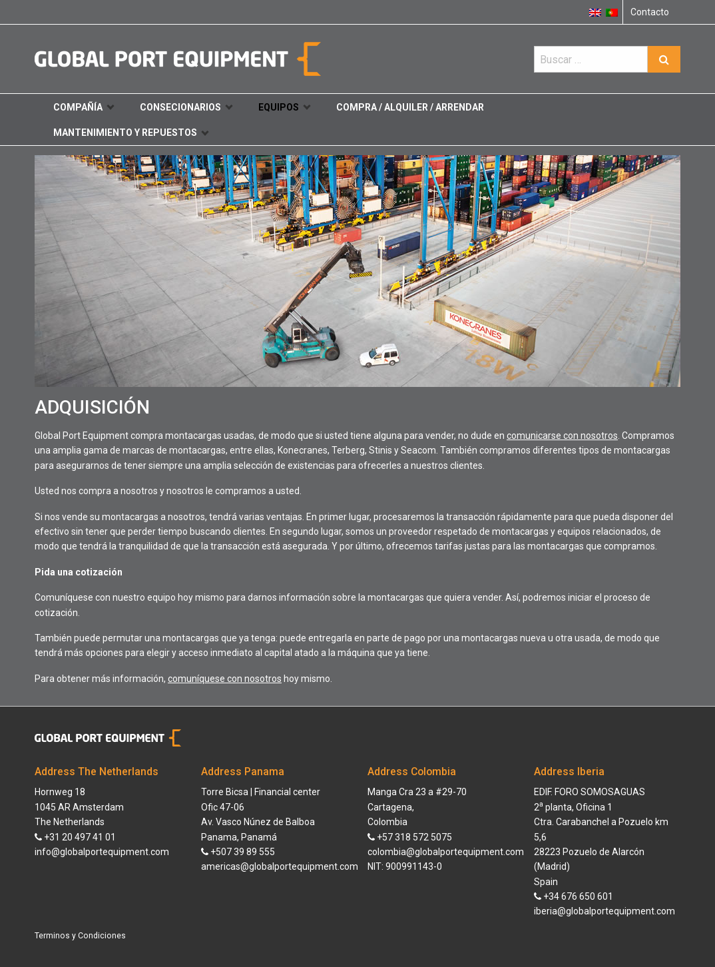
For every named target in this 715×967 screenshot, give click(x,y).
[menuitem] (612, 12)
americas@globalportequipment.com (279, 866)
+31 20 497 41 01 (75, 837)
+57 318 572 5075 (409, 837)
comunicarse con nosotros (562, 435)
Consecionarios (186, 107)
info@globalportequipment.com (102, 851)
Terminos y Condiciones (80, 935)
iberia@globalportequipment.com (604, 911)
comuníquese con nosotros (225, 678)
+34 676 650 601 (573, 896)
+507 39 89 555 (238, 851)
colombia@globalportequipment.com (445, 851)
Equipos (284, 107)
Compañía (83, 107)
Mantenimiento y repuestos (130, 132)
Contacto (649, 12)
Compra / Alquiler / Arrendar (410, 107)
